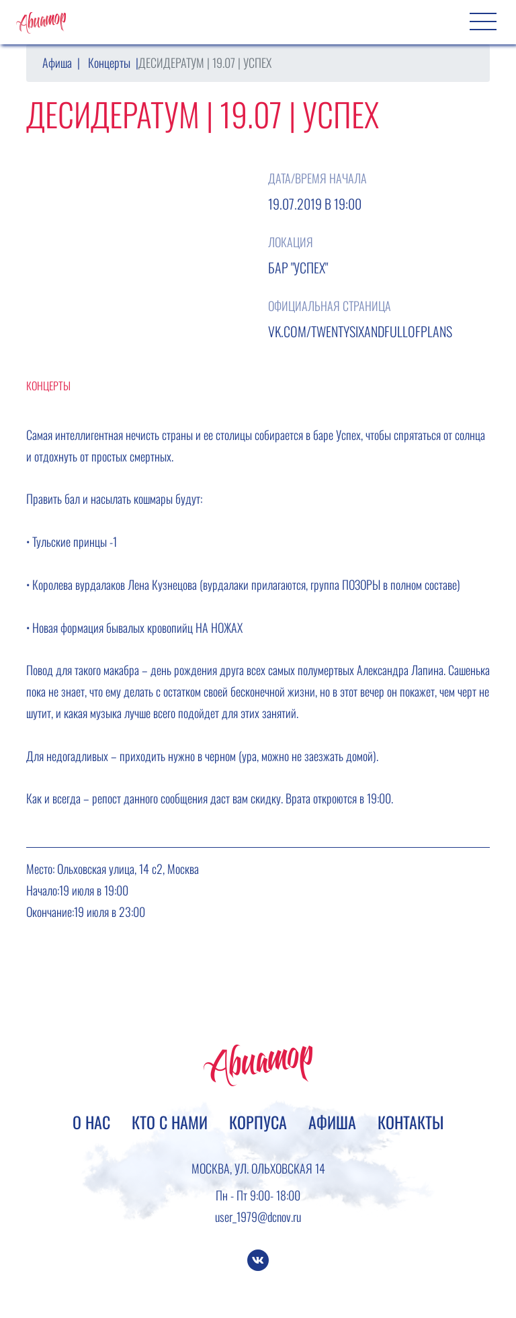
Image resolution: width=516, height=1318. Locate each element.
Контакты (410, 1122)
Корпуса (258, 1122)
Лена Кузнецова (162, 584)
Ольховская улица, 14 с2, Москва (128, 868)
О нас (91, 1122)
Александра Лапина (400, 669)
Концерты (109, 62)
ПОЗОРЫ (361, 584)
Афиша (57, 62)
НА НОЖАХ (219, 627)
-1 (113, 541)
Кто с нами (170, 1122)
